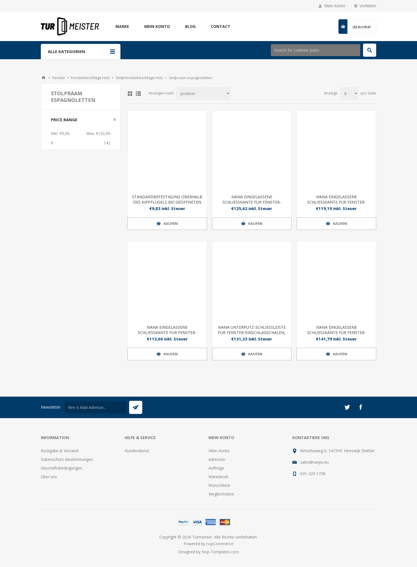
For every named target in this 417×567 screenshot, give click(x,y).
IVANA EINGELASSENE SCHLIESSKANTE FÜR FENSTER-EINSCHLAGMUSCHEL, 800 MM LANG (251, 202)
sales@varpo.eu (314, 462)
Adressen (217, 459)
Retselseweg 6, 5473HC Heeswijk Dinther (337, 450)
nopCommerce (219, 543)
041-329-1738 (312, 473)
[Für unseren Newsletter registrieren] (95, 407)
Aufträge (216, 468)
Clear (114, 119)
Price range (64, 119)
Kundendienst (137, 450)
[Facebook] (360, 407)
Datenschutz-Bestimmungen (67, 459)
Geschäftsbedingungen (61, 468)
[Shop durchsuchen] (315, 50)
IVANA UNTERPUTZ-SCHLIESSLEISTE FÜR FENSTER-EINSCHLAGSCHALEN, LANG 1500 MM (252, 332)
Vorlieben (367, 5)
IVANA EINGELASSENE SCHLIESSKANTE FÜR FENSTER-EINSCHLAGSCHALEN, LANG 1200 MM (167, 332)
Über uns (49, 476)
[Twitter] (347, 407)
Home (43, 77)
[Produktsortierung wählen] (203, 93)
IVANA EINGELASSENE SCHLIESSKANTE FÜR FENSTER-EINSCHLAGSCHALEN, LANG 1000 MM (336, 202)
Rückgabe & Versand (59, 450)
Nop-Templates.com (220, 551)
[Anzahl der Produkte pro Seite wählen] (349, 93)
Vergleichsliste (221, 494)
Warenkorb (218, 476)
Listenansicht (138, 93)
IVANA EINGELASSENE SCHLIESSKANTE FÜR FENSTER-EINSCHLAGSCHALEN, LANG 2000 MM (336, 332)
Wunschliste (219, 485)
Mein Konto (334, 5)
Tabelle (129, 93)
